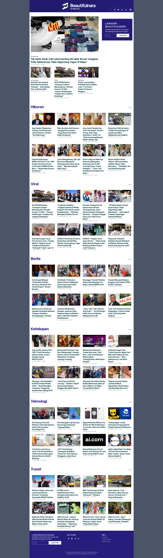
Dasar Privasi (106, 542)
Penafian (104, 537)
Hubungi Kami (106, 539)
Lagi (130, 107)
